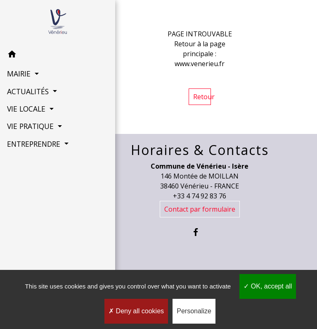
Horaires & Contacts (200, 150)
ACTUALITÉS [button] (28, 91)
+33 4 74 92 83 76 (199, 195)
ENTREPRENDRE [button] (34, 143)
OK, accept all (268, 286)
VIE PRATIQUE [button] (30, 126)
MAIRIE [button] (19, 73)
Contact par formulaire (199, 209)
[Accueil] (41, 23)
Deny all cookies (136, 311)
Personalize (194, 311)
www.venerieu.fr (200, 63)
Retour (202, 96)
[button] (41, 54)
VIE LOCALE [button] (26, 108)
